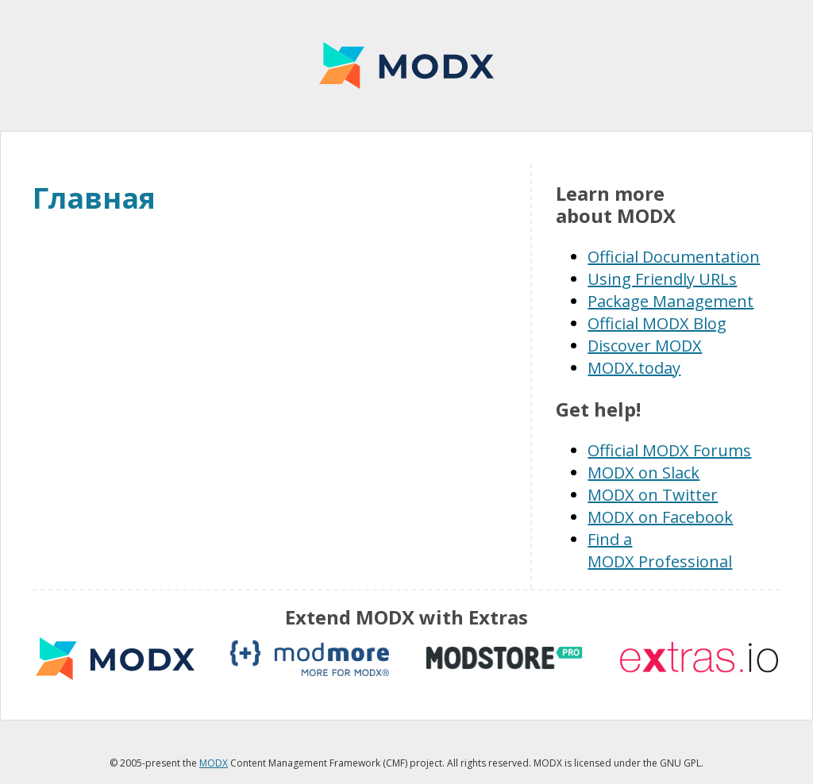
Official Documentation (674, 256)
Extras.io (698, 658)
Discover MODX (645, 345)
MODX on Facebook (660, 517)
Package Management (670, 301)
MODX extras (115, 658)
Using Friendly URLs (662, 279)
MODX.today (634, 368)
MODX (406, 65)
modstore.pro (504, 658)
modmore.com (309, 658)
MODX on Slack (643, 472)
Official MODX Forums (669, 450)
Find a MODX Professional (660, 550)
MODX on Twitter (653, 494)
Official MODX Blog (657, 323)
